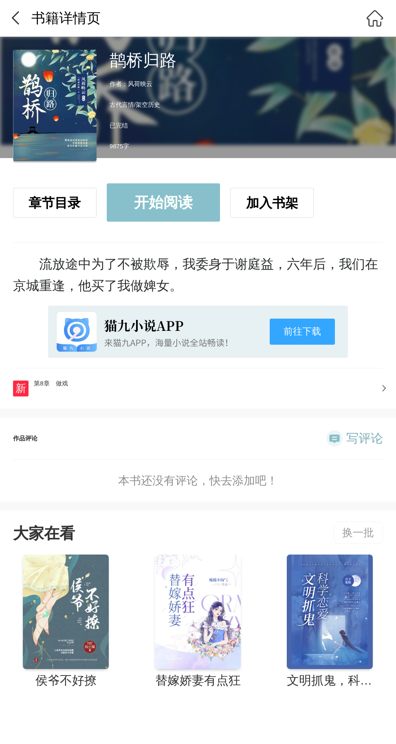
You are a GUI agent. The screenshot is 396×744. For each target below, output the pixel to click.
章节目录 (55, 203)
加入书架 (272, 203)
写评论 (364, 438)
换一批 (358, 532)
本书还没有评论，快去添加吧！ (198, 480)
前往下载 (302, 331)
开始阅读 (163, 202)
